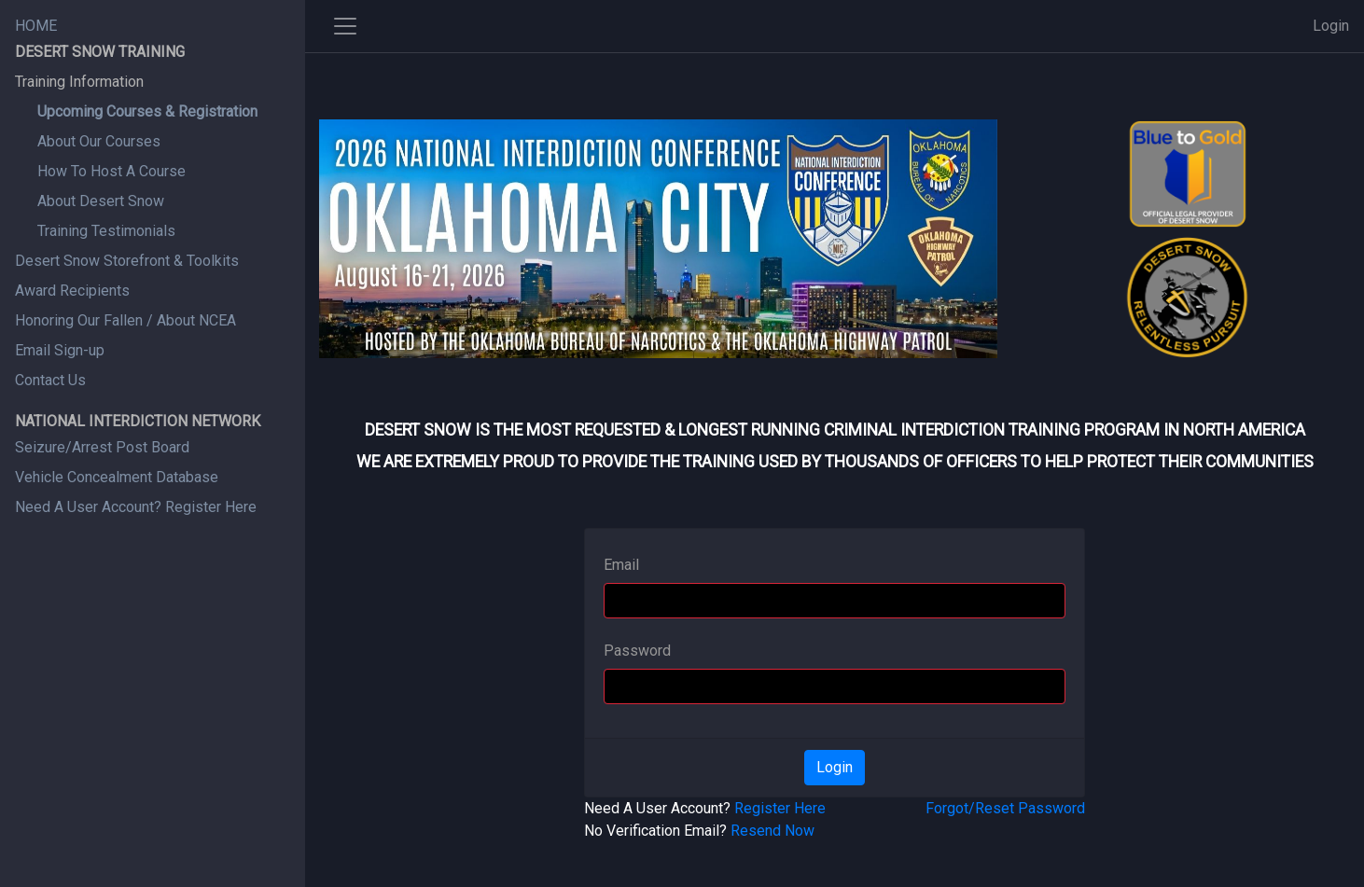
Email (621, 565)
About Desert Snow (100, 201)
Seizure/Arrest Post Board (102, 447)
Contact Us (50, 380)
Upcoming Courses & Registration (147, 111)
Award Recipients (72, 290)
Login (1331, 26)
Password (637, 650)
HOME (36, 26)
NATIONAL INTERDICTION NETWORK (137, 421)
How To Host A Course (111, 171)
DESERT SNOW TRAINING (100, 52)
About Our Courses (98, 141)
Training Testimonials (106, 231)
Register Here (780, 808)
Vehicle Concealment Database (116, 477)
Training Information (79, 81)
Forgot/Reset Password (1005, 808)
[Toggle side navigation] (345, 26)
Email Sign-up (59, 350)
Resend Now (772, 830)
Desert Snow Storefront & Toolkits (127, 261)
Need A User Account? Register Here (136, 507)
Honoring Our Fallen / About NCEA (125, 320)
